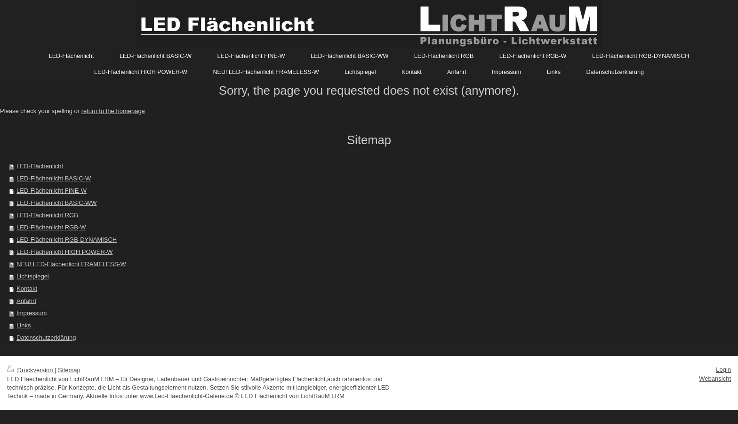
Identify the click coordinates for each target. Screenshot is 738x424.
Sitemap (69, 370)
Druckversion (31, 370)
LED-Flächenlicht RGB (47, 215)
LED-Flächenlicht (39, 166)
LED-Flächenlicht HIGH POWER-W (64, 251)
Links (23, 325)
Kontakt (26, 288)
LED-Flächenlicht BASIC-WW (56, 202)
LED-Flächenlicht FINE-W (51, 190)
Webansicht (715, 378)
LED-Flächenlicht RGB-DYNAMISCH (66, 239)
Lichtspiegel (32, 276)
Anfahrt (26, 300)
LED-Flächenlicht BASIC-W (53, 178)
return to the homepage (113, 110)
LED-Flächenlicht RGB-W (51, 227)
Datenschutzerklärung (46, 337)
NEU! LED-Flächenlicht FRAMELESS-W (71, 264)
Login (723, 369)
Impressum (31, 313)
